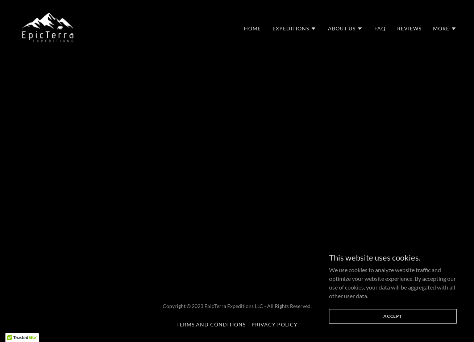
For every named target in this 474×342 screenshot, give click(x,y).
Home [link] (252, 28)
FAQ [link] (380, 28)
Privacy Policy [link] (274, 324)
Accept (392, 316)
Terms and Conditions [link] (211, 324)
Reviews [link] (409, 28)
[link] (47, 26)
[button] (294, 28)
